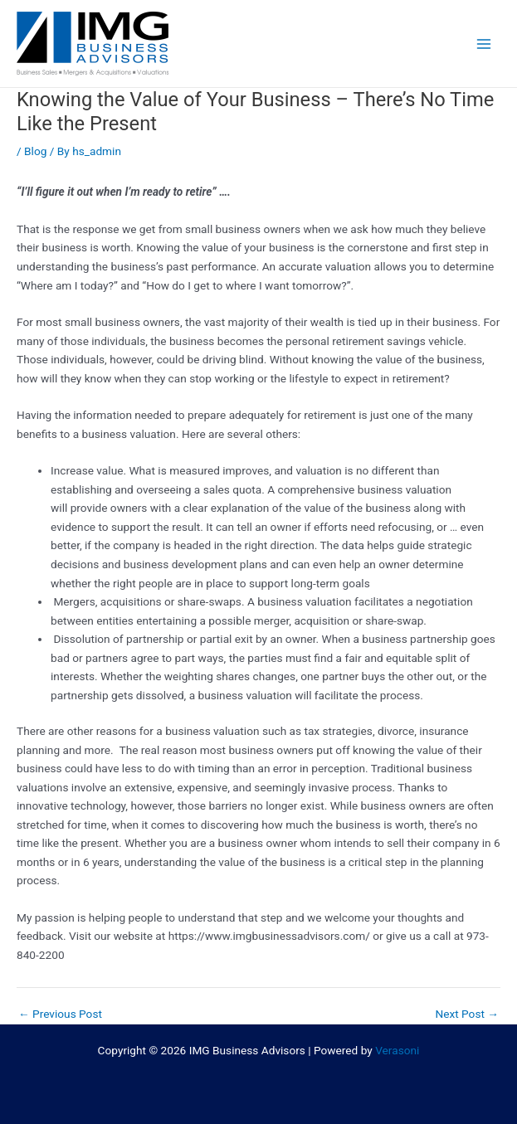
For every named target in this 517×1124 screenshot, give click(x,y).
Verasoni (397, 1050)
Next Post (467, 1014)
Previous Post (60, 1014)
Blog (35, 151)
